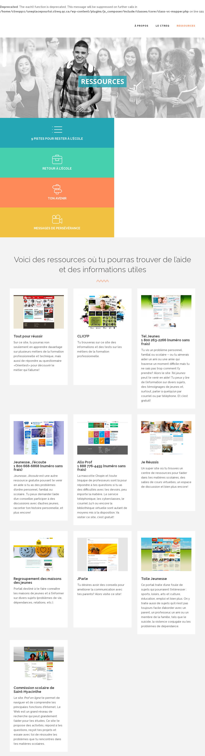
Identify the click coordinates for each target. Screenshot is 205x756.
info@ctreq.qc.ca (99, 724)
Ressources (186, 25)
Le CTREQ (162, 25)
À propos (141, 25)
